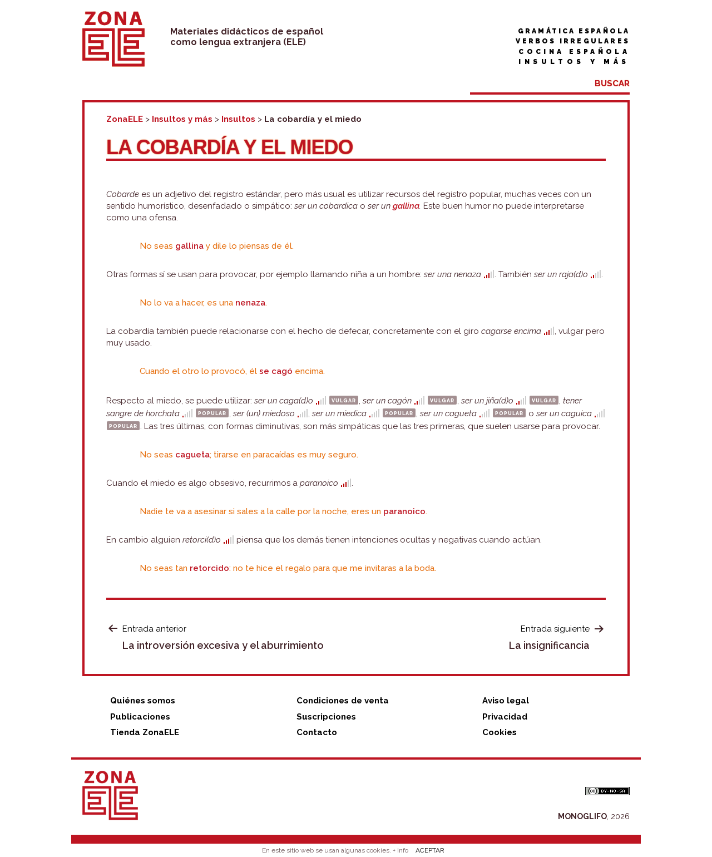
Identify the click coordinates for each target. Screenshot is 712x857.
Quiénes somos (142, 701)
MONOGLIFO (582, 816)
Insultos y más (574, 62)
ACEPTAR (430, 850)
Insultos (238, 119)
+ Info (400, 850)
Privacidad (504, 717)
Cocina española (574, 52)
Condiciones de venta (342, 701)
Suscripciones (326, 717)
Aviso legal (505, 701)
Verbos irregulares (573, 41)
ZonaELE (124, 119)
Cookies (499, 732)
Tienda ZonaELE (144, 732)
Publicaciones (140, 717)
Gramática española (574, 31)
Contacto (316, 732)
